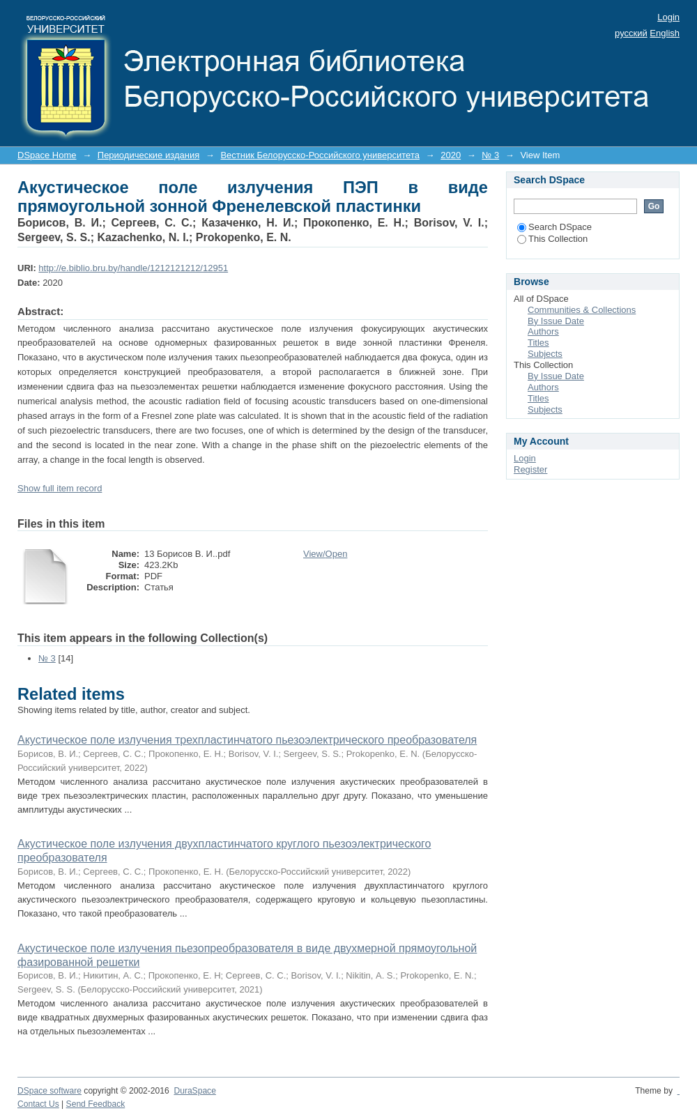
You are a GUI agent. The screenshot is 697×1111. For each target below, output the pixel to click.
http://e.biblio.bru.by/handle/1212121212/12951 (133, 268)
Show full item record (59, 488)
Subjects (545, 353)
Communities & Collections (582, 310)
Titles (538, 342)
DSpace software (49, 1091)
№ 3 (490, 155)
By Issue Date (556, 321)
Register (530, 469)
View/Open (325, 554)
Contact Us (38, 1104)
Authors (543, 331)
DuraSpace (194, 1091)
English (665, 33)
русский (631, 33)
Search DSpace (554, 227)
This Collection (552, 238)
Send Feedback (95, 1104)
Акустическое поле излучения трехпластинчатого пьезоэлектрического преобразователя (247, 740)
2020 (451, 155)
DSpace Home (47, 155)
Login (668, 17)
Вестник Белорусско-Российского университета (320, 155)
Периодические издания (148, 155)
